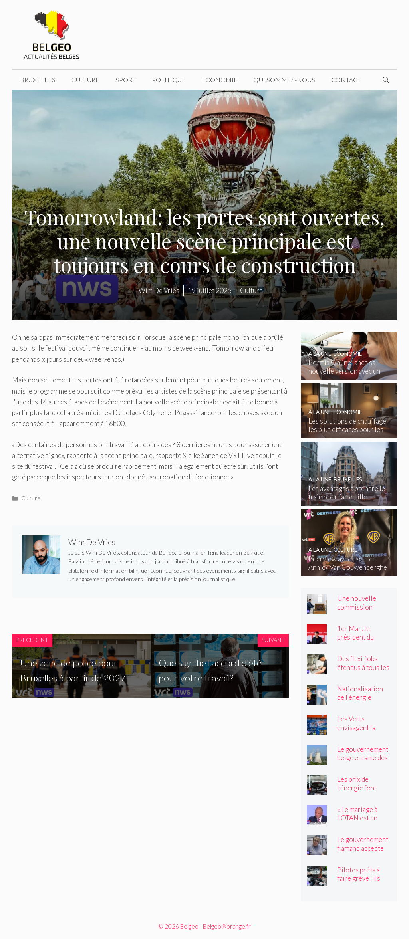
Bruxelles (38, 79)
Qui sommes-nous (284, 79)
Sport (125, 79)
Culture (85, 79)
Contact (346, 79)
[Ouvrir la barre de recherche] (386, 80)
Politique (169, 79)
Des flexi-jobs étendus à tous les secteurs (363, 666)
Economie (220, 79)
